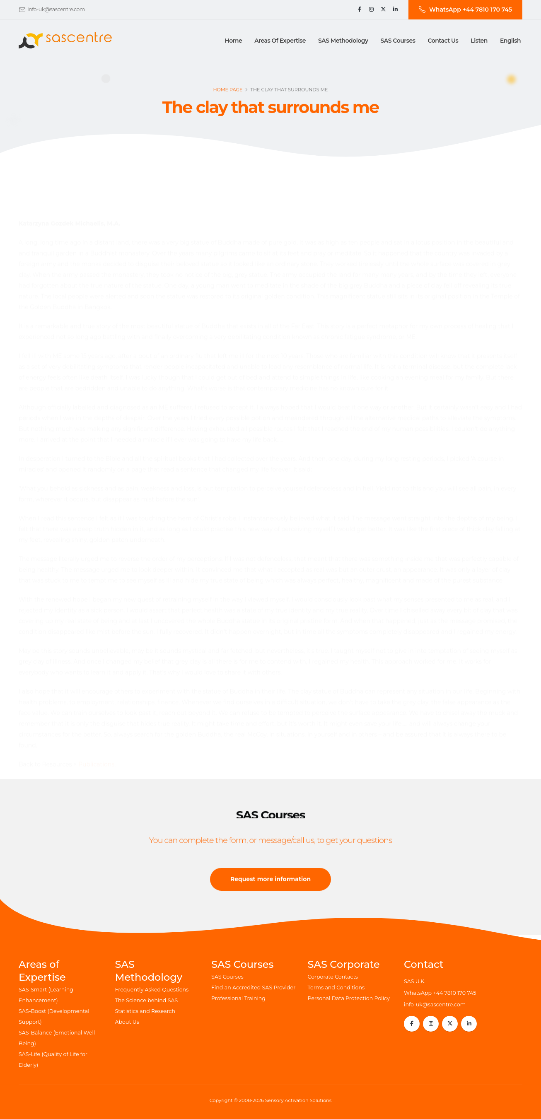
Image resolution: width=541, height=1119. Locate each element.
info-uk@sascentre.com (56, 9)
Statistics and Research (145, 1011)
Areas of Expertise (280, 40)
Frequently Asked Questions (152, 989)
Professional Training (238, 998)
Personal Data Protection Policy (349, 998)
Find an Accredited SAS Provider (253, 987)
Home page (227, 92)
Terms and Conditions (336, 987)
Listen (479, 40)
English (510, 40)
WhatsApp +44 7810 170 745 (440, 993)
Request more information (270, 882)
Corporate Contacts (333, 977)
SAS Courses (227, 977)
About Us (127, 1022)
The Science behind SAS (146, 1000)
